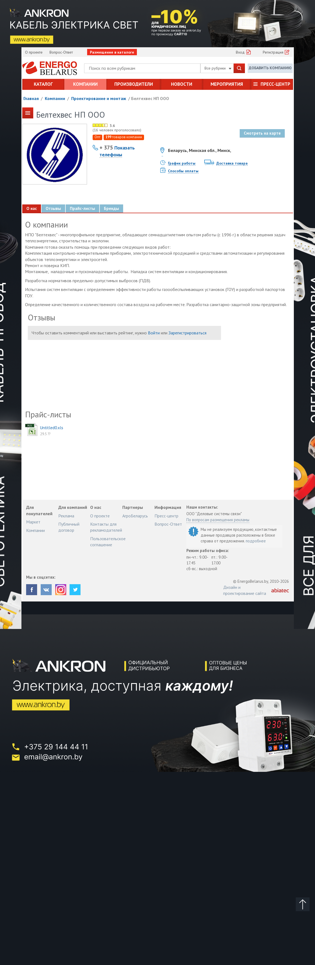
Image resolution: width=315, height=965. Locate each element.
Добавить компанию (270, 67)
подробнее (256, 540)
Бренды (111, 208)
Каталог (43, 84)
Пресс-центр (275, 84)
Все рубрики (218, 68)
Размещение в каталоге (112, 52)
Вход (240, 52)
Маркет (33, 522)
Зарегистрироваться (187, 332)
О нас (31, 208)
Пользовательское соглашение (108, 541)
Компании (85, 84)
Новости (181, 84)
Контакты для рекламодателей (106, 527)
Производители (133, 84)
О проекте (34, 52)
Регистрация (273, 52)
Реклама (66, 515)
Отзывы (53, 208)
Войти (154, 332)
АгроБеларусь (135, 515)
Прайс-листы (82, 208)
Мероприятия (227, 84)
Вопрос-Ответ (61, 52)
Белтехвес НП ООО (150, 98)
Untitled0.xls (51, 427)
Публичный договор (68, 527)
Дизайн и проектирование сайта (244, 590)
